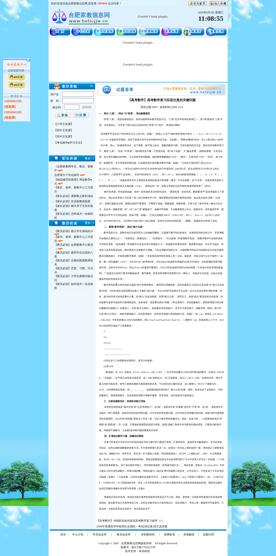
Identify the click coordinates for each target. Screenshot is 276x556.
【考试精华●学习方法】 (68, 142)
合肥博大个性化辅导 (67, 175)
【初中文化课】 (63, 130)
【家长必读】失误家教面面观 (72, 201)
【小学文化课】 (63, 124)
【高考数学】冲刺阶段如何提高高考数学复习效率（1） (130, 520)
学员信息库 (99, 534)
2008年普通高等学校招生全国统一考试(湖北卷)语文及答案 (132, 526)
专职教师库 (148, 534)
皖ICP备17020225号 (143, 547)
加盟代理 (208, 534)
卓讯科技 (144, 551)
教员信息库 (123, 534)
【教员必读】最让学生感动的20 (73, 231)
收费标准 (169, 534)
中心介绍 (77, 534)
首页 (63, 534)
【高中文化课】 (63, 136)
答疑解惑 (188, 534)
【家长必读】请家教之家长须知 (73, 196)
